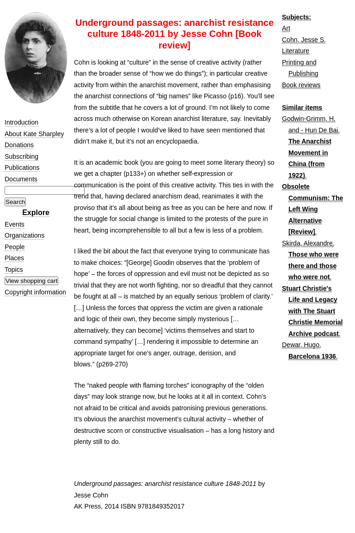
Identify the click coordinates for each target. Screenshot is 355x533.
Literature (295, 50)
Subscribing (21, 156)
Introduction (21, 122)
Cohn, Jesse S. (304, 39)
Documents (21, 179)
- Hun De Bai (319, 130)
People (15, 247)
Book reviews (301, 85)
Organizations (24, 235)
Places (14, 258)
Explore (35, 212)
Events (14, 224)
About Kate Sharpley (34, 134)
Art (286, 28)
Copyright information (35, 292)
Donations (19, 145)
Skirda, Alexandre (307, 243)
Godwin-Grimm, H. (309, 118)
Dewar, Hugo (300, 344)
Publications (22, 167)
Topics (14, 269)
